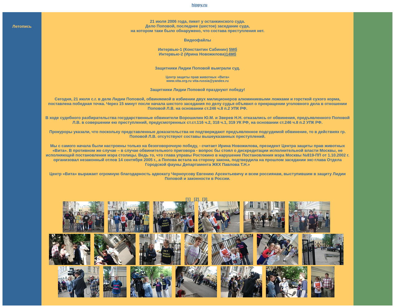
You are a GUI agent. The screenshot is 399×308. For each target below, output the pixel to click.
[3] (205, 199)
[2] (197, 199)
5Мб (233, 49)
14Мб (231, 54)
